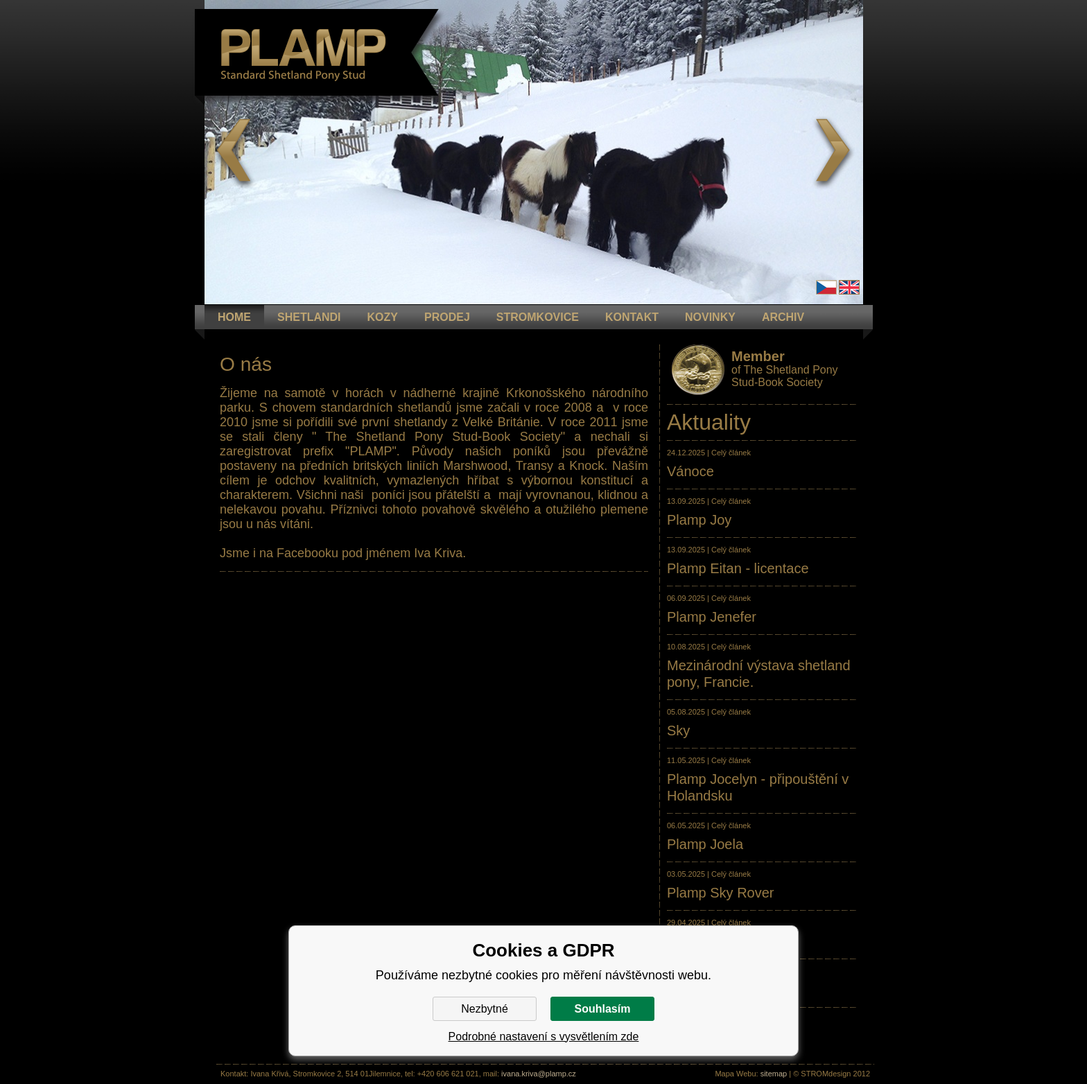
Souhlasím (603, 1009)
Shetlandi (309, 317)
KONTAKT (632, 317)
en (849, 287)
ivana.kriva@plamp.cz (538, 1073)
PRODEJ (447, 317)
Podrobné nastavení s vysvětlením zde (544, 1036)
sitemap (774, 1073)
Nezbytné (484, 1009)
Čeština (826, 287)
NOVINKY (710, 317)
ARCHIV (783, 317)
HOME (234, 317)
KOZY (382, 317)
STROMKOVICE (537, 317)
